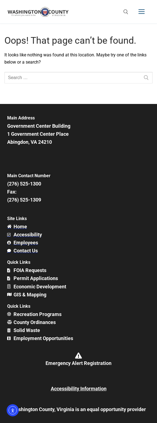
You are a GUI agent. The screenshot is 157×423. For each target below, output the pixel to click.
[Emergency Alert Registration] (79, 355)
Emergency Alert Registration (78, 363)
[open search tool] (125, 11)
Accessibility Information (79, 388)
